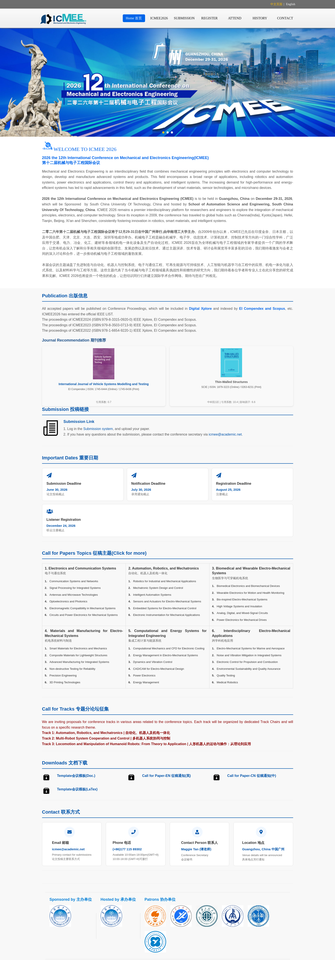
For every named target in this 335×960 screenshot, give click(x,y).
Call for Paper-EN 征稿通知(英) (166, 739)
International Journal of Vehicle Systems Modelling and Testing (104, 384)
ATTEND (234, 18)
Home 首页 (134, 18)
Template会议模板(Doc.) (76, 739)
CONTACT (285, 18)
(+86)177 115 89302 (127, 813)
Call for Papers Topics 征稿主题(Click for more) (94, 517)
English (290, 4)
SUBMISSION (184, 18)
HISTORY (260, 18)
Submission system (98, 429)
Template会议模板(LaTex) (77, 753)
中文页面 (276, 4)
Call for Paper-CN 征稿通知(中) (251, 739)
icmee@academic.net (225, 434)
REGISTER (209, 18)
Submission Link (79, 421)
